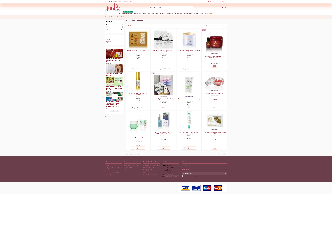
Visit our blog (115, 110)
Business (109, 42)
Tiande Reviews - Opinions (150, 174)
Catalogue (126, 1)
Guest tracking (128, 167)
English (211, 1)
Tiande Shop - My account (131, 165)
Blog (131, 1)
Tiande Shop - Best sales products (150, 170)
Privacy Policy (109, 174)
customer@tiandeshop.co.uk (171, 176)
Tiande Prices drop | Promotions (152, 165)
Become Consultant (117, 1)
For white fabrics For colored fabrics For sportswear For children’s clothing (113, 104)
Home (107, 165)
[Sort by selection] (209, 26)
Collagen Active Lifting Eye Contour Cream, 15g (138, 94)
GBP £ (217, 1)
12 (215, 26)
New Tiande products (149, 167)
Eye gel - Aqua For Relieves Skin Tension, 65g (138, 138)
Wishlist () (223, 1)
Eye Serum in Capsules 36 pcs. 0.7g (214, 93)
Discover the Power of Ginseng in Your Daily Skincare (114, 60)
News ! (109, 41)
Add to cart (140, 68)
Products (109, 40)
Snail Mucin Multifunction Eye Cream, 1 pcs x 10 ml (163, 51)
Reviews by (108, 116)
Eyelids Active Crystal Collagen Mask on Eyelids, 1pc (138, 51)
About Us (108, 170)
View (214, 68)
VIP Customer (128, 169)
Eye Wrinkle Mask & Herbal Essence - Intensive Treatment (215, 57)
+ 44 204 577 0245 (168, 174)
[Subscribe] (225, 173)
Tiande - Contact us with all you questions (113, 168)
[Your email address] (203, 173)
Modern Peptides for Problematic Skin (163, 99)
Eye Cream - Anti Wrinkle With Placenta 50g (189, 51)
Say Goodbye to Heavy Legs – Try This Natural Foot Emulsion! (114, 88)
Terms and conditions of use (113, 172)
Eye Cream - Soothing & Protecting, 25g (189, 99)
